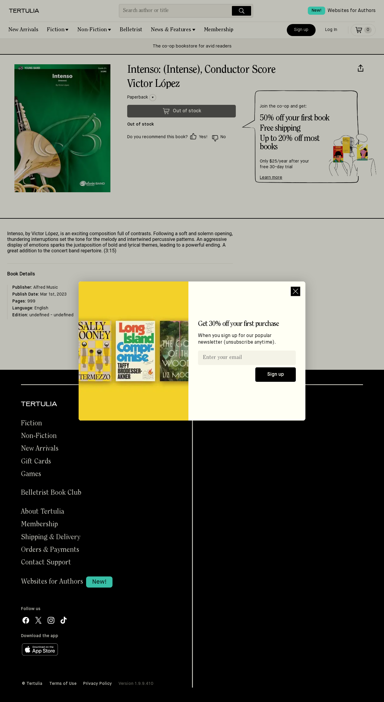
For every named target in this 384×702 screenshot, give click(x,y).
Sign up (275, 374)
